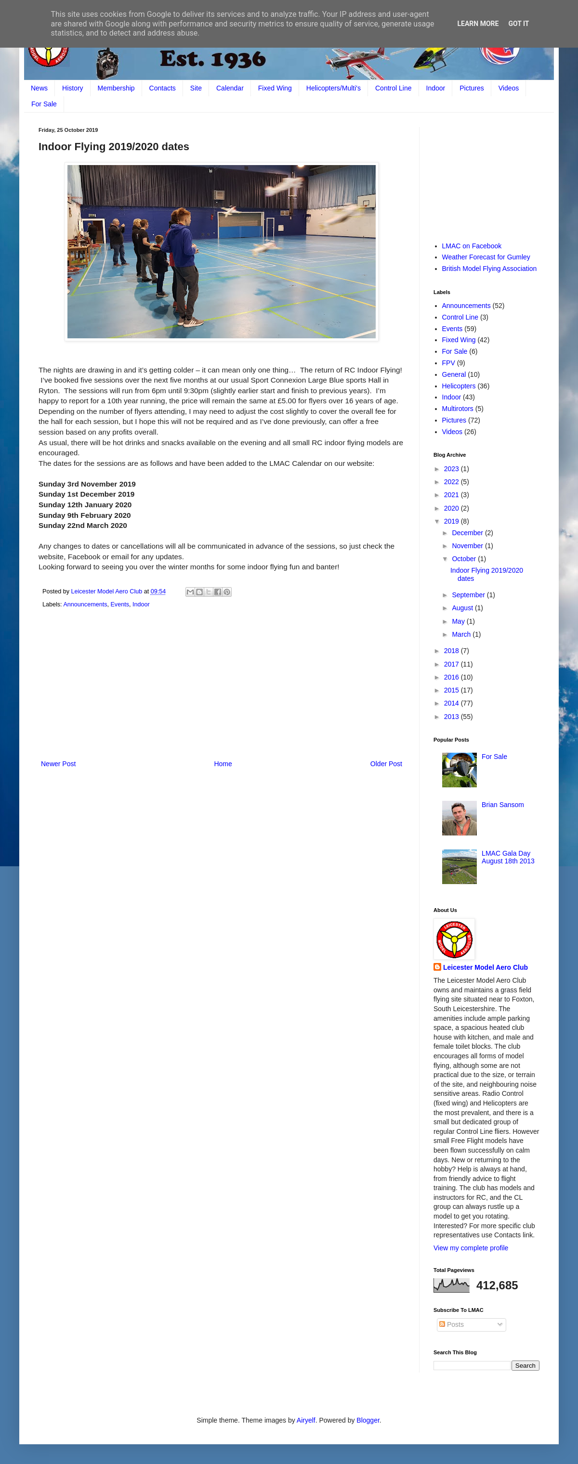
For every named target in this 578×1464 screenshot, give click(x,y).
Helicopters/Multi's (333, 88)
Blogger (367, 1420)
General (454, 374)
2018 (452, 651)
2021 (452, 495)
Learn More (478, 23)
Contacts (162, 88)
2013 (452, 716)
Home (223, 764)
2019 (452, 521)
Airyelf (306, 1420)
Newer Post (58, 764)
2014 (452, 703)
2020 (452, 508)
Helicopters (459, 386)
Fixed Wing (275, 88)
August (463, 608)
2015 (452, 690)
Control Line (393, 88)
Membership (116, 88)
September (469, 595)
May (459, 621)
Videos (509, 88)
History (72, 88)
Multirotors (457, 408)
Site (196, 88)
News (39, 88)
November (468, 546)
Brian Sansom (503, 805)
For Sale (44, 104)
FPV (448, 363)
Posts (451, 1324)
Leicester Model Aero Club (485, 967)
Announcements (85, 604)
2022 (452, 482)
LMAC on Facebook (472, 246)
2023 (452, 469)
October (465, 559)
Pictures (472, 88)
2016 (452, 677)
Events (119, 604)
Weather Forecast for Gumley (486, 257)
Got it (518, 23)
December (468, 533)
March (462, 634)
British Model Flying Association (489, 268)
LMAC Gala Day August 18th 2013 (508, 857)
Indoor (436, 88)
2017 (452, 664)
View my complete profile (471, 1248)
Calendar (230, 88)
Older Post (386, 764)
